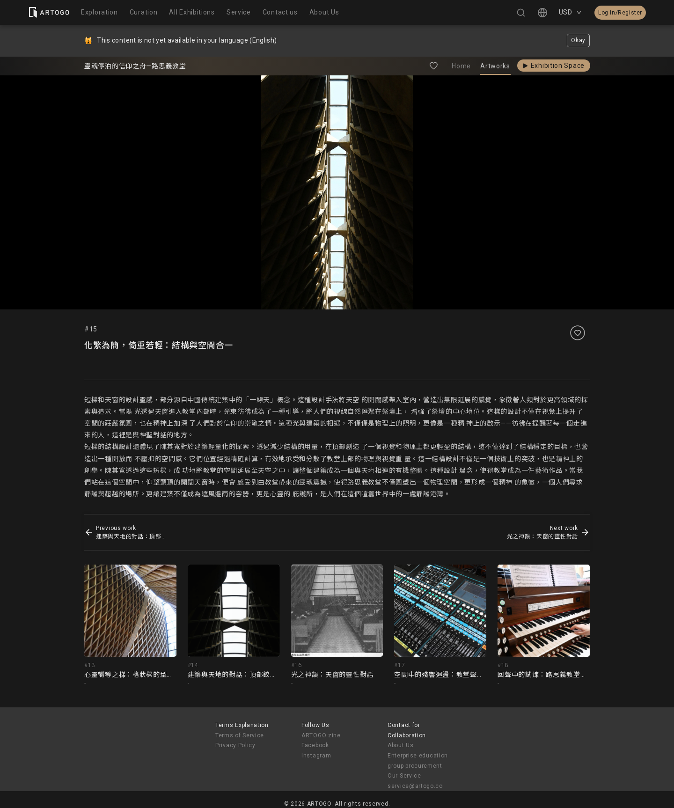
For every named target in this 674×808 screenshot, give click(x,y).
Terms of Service (239, 735)
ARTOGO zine (321, 735)
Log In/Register (620, 12)
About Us (401, 745)
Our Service (404, 775)
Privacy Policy (235, 745)
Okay (578, 40)
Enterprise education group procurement (418, 760)
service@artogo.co (415, 786)
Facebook (315, 745)
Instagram (316, 755)
